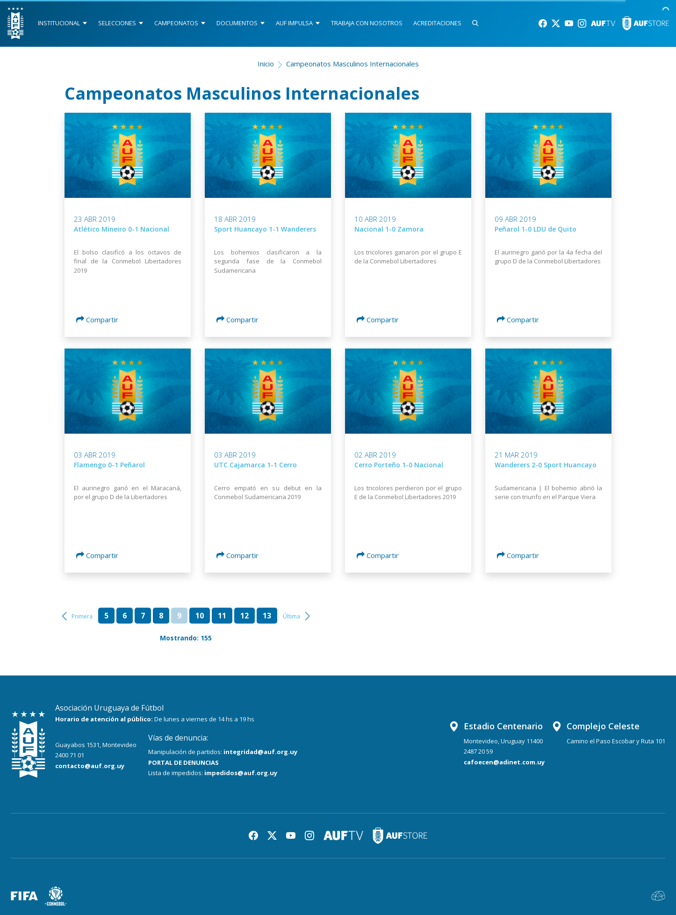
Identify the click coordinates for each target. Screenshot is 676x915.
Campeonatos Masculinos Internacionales (352, 63)
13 (267, 615)
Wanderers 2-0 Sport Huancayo (546, 464)
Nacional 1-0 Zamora (389, 229)
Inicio (266, 63)
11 (222, 615)
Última (291, 616)
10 (199, 615)
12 (244, 615)
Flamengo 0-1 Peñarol (109, 464)
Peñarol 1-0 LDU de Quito (535, 229)
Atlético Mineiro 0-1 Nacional (121, 229)
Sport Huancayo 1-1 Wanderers (265, 229)
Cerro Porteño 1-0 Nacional (398, 464)
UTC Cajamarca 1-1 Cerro (255, 464)
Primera (82, 616)
